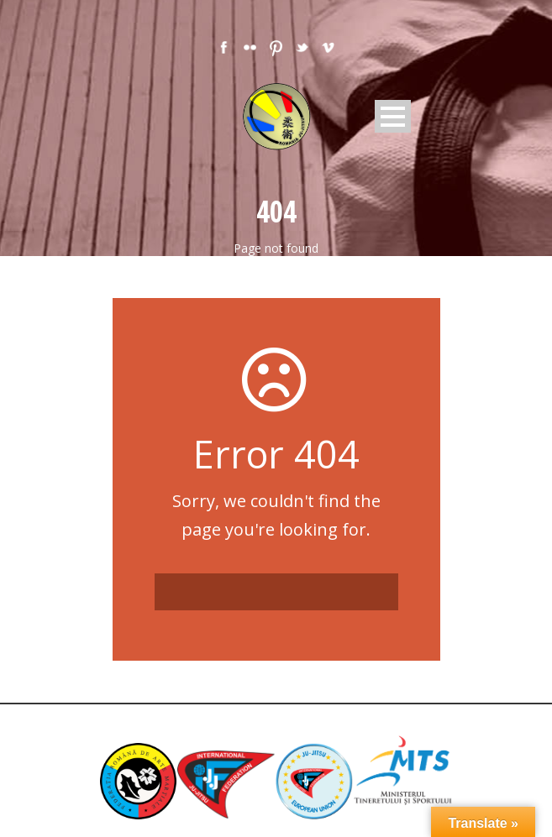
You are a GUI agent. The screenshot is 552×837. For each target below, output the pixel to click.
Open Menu (393, 116)
